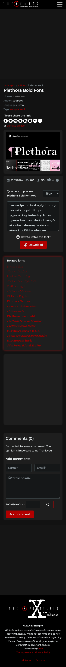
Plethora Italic (16, 311)
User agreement (24, 652)
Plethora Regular (18, 296)
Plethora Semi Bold (21, 316)
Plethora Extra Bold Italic (27, 336)
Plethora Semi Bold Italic (24, 321)
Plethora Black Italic (23, 345)
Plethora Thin (15, 266)
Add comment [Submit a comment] (19, 514)
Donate (40, 660)
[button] (57, 146)
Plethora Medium (19, 301)
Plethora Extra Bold (23, 331)
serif (22, 109)
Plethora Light (16, 286)
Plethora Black (19, 341)
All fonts (26, 660)
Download (33, 245)
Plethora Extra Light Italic (21, 281)
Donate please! (16, 125)
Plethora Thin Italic (17, 271)
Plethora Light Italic (19, 291)
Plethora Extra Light (19, 276)
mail (40, 648)
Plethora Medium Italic (22, 306)
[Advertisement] (33, 44)
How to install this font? (33, 237)
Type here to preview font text (21, 193)
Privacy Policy (42, 652)
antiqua (14, 109)
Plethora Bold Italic (21, 326)
